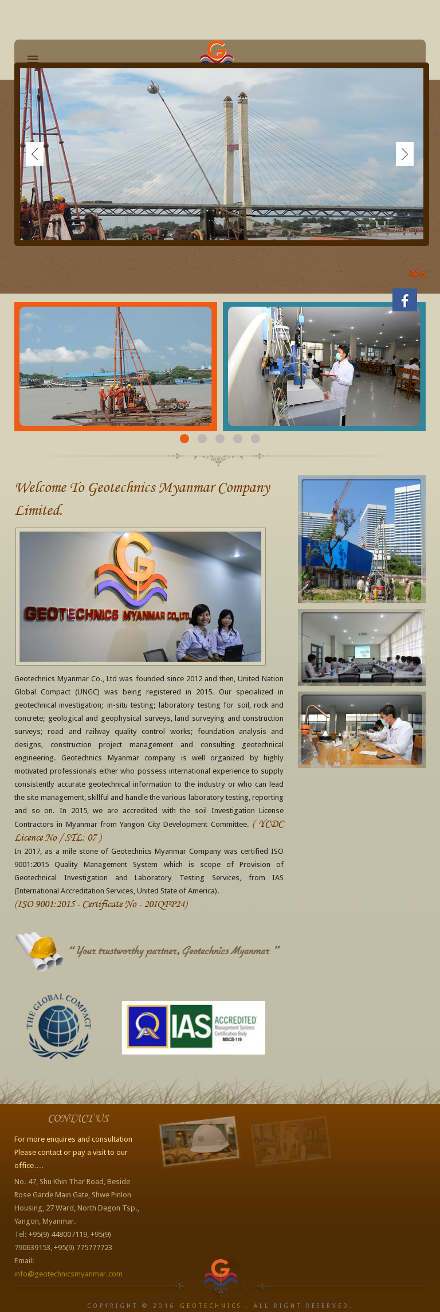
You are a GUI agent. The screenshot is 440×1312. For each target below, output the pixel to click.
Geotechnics (211, 1306)
